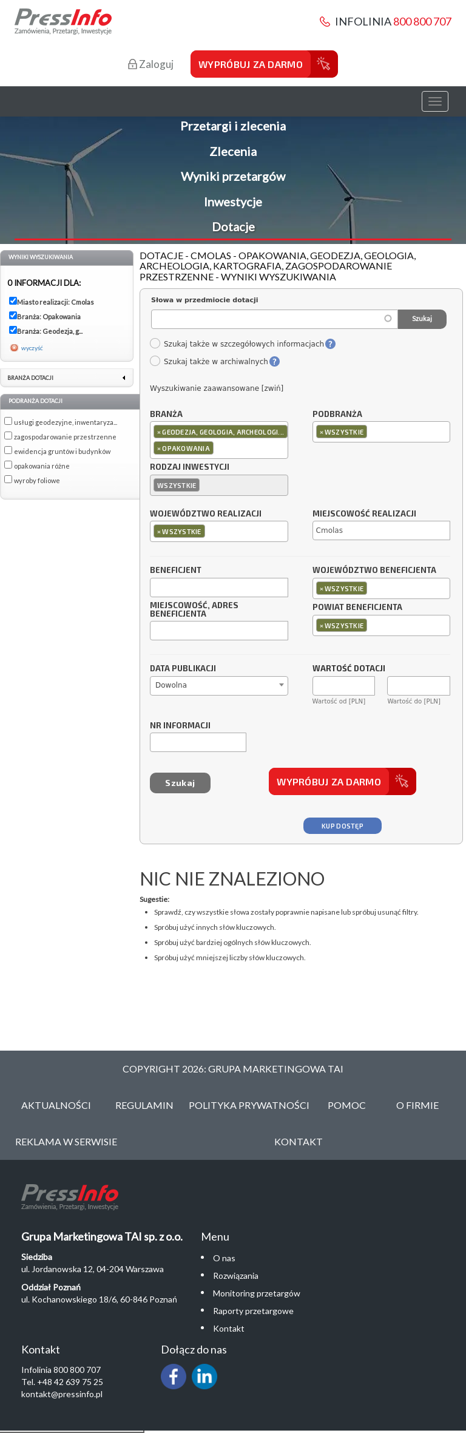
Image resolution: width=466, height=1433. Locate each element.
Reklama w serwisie (66, 1141)
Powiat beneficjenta (357, 607)
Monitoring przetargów (256, 1293)
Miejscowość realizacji (364, 514)
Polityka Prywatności (249, 1105)
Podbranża (337, 414)
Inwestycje (233, 201)
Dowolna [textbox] (171, 685)
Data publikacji (183, 669)
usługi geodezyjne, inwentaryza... (65, 422)
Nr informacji (180, 726)
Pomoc (347, 1105)
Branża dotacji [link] (30, 377)
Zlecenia (233, 151)
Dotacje (233, 226)
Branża (166, 414)
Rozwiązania (235, 1275)
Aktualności (56, 1105)
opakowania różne (42, 466)
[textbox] (219, 447)
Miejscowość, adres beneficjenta (194, 609)
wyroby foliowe (37, 480)
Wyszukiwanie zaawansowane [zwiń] (216, 388)
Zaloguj (151, 64)
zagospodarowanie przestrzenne (65, 437)
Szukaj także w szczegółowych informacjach (236, 344)
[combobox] (219, 440)
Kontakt (298, 1141)
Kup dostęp (342, 826)
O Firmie (417, 1105)
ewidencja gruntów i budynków (62, 451)
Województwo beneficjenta (374, 570)
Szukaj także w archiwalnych (209, 362)
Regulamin (144, 1105)
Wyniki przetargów (233, 176)
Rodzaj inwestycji (189, 467)
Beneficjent (175, 570)
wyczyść (32, 347)
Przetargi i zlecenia (233, 125)
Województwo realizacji (206, 514)
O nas (224, 1258)
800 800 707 (422, 21)
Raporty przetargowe (253, 1311)
